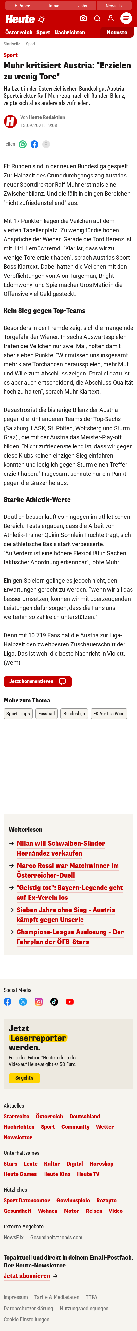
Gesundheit (17, 1211)
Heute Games (20, 1174)
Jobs (82, 6)
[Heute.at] (20, 18)
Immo (54, 6)
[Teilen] (46, 144)
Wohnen (47, 1211)
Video (116, 1211)
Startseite (12, 44)
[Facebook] (34, 144)
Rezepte (106, 1200)
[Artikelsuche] (97, 18)
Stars (10, 1164)
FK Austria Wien (108, 714)
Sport (43, 32)
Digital (75, 1164)
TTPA (91, 1297)
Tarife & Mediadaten (56, 1297)
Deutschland (84, 1116)
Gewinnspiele (73, 1200)
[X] (23, 1001)
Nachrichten (69, 32)
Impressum (16, 1297)
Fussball (46, 714)
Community (75, 1127)
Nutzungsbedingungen (84, 1308)
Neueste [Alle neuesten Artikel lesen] (117, 32)
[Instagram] (39, 1001)
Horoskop (101, 1164)
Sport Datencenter (27, 1200)
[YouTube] (70, 1001)
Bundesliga (74, 714)
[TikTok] (54, 1001)
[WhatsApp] (23, 144)
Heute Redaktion (47, 117)
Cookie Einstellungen (26, 1319)
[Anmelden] (111, 18)
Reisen (94, 1211)
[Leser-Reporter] (83, 18)
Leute (31, 1164)
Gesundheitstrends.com (56, 1237)
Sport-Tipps (18, 714)
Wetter (105, 1127)
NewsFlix (114, 6)
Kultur (52, 1164)
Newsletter (18, 1137)
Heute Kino (56, 1174)
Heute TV (88, 1174)
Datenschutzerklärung (28, 1308)
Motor (71, 1211)
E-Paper (22, 6)
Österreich (18, 32)
